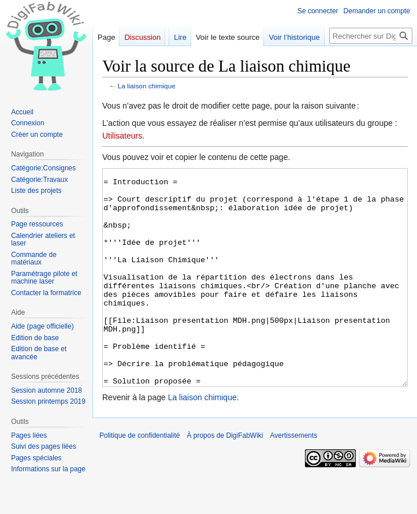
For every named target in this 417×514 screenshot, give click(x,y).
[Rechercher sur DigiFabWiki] (370, 36)
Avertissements (294, 479)
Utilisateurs (122, 135)
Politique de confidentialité (139, 479)
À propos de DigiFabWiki (225, 479)
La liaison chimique (147, 86)
